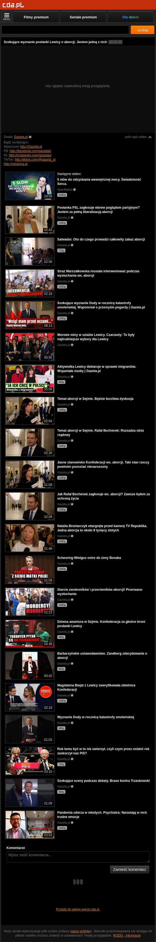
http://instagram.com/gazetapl (30, 155)
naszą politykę (80, 931)
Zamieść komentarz (129, 869)
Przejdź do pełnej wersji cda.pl (78, 909)
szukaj (142, 30)
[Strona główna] (13, 5)
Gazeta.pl (21, 137)
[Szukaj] (65, 29)
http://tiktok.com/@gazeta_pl (35, 159)
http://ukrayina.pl (15, 164)
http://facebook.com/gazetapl (30, 151)
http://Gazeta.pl (31, 147)
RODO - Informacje (127, 935)
